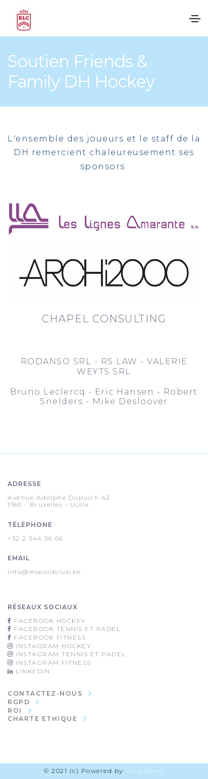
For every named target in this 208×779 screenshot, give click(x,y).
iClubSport (144, 770)
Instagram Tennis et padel (70, 654)
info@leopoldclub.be (44, 571)
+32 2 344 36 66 (36, 538)
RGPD (19, 702)
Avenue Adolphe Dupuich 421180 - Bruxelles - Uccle (59, 501)
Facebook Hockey (49, 620)
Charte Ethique (42, 718)
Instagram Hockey (52, 646)
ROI (15, 710)
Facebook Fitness (49, 637)
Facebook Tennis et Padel (66, 628)
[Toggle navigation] (194, 18)
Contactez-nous (45, 693)
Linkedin (32, 671)
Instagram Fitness (52, 662)
